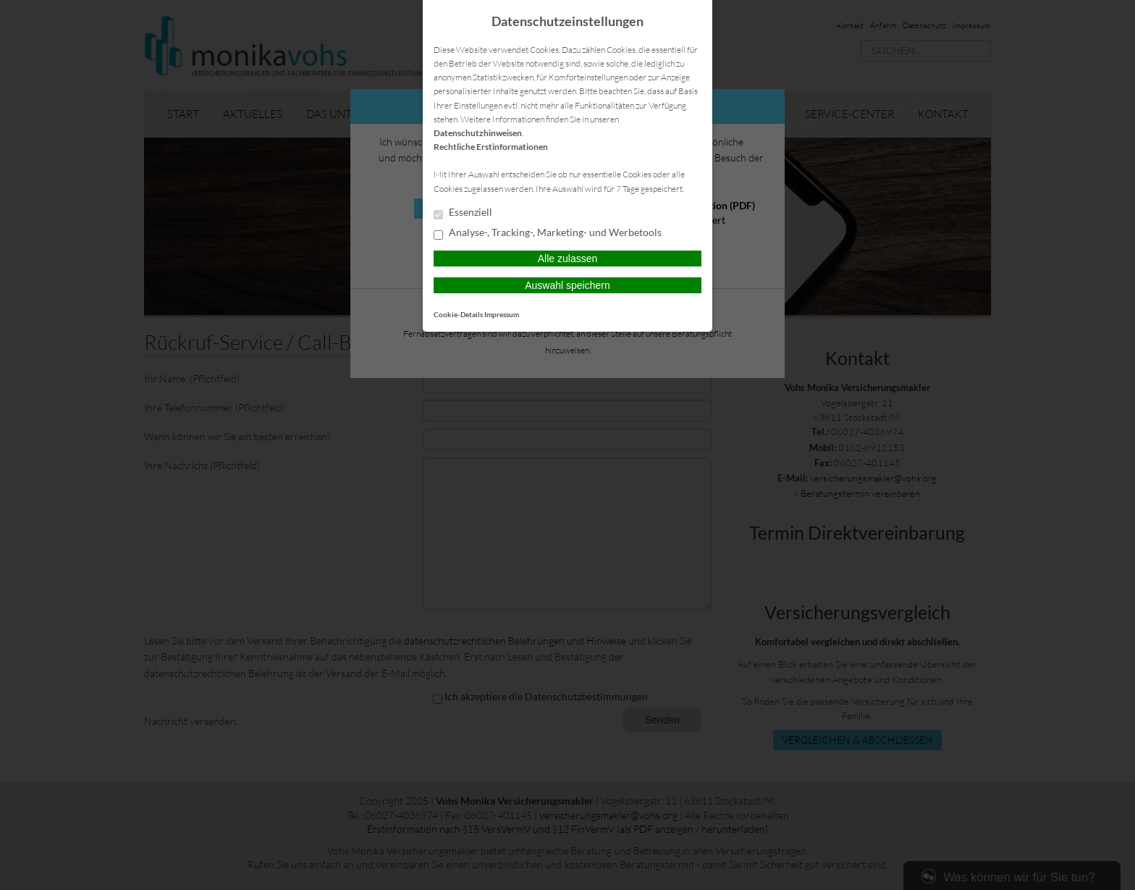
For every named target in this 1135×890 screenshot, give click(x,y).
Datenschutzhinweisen (478, 132)
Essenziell (463, 212)
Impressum (501, 314)
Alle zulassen (568, 258)
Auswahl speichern (567, 285)
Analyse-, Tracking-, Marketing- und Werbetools (548, 233)
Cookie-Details (458, 314)
